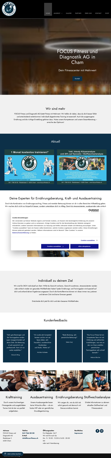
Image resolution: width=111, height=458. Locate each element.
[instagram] (101, 431)
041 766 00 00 (28, 433)
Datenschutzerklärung (20, 233)
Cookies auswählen (88, 240)
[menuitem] (48, 9)
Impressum (78, 433)
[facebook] (97, 431)
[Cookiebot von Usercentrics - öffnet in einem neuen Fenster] (90, 210)
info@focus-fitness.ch (30, 438)
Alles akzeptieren (84, 246)
